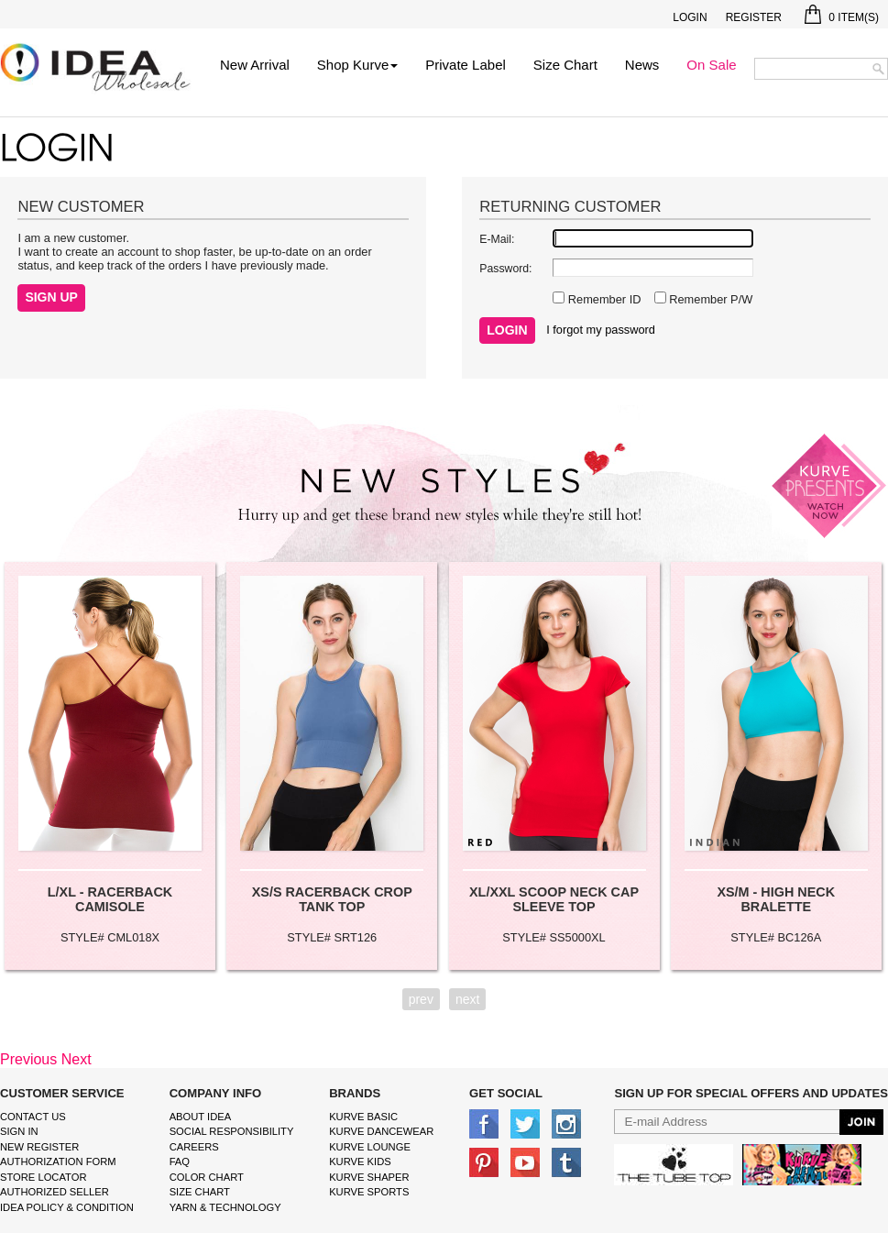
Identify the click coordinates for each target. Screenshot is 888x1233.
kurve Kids (360, 1161)
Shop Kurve (357, 64)
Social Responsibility (232, 1131)
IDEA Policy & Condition (67, 1207)
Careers (194, 1146)
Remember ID (603, 299)
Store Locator (43, 1177)
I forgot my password (600, 329)
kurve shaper (369, 1177)
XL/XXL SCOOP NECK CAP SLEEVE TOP (554, 899)
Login (690, 17)
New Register (39, 1146)
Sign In (19, 1131)
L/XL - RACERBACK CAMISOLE (110, 899)
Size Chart (565, 64)
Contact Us (33, 1116)
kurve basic (363, 1116)
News (642, 64)
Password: (505, 268)
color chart (207, 1177)
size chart (200, 1191)
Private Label (465, 64)
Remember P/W (709, 299)
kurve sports (369, 1191)
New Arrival (255, 64)
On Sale (711, 64)
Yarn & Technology (225, 1207)
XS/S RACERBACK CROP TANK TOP (332, 899)
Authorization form (58, 1161)
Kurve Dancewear (381, 1131)
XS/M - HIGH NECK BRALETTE (776, 899)
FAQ (180, 1161)
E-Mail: (496, 239)
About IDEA (201, 1116)
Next (76, 1059)
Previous (28, 1059)
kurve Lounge (370, 1146)
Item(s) (842, 17)
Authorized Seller (54, 1191)
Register (754, 17)
